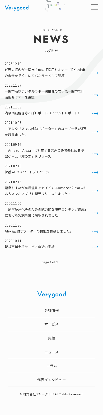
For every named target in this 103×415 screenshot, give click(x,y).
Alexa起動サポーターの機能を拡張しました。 (51, 231)
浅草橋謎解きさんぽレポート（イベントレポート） (51, 113)
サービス (51, 323)
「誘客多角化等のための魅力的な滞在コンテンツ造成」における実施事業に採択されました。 (51, 212)
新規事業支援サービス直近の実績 (51, 247)
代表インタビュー (51, 379)
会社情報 (51, 310)
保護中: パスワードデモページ (51, 172)
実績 (51, 337)
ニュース (52, 351)
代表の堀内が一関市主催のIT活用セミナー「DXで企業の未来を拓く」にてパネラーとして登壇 (51, 72)
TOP (43, 30)
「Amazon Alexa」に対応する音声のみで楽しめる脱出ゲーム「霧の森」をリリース (51, 153)
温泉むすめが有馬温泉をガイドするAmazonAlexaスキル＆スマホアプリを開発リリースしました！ (51, 190)
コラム (51, 365)
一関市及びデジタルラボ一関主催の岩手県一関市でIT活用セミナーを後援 (51, 94)
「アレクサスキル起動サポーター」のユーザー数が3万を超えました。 (51, 131)
